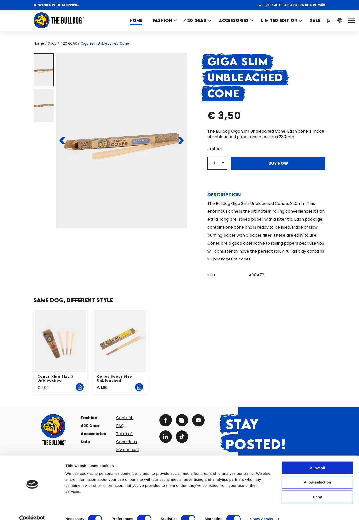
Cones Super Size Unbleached (114, 378)
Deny (317, 488)
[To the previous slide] (62, 140)
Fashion (89, 418)
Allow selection (317, 474)
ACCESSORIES (234, 20)
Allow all (317, 459)
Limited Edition (279, 20)
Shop (52, 43)
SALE (315, 20)
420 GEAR (195, 20)
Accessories (93, 434)
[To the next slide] (181, 140)
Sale (85, 442)
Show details (261, 510)
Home (136, 20)
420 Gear (90, 426)
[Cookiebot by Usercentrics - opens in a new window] (32, 510)
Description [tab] (224, 194)
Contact (124, 418)
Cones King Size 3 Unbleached (55, 378)
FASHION (162, 20)
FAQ (120, 426)
